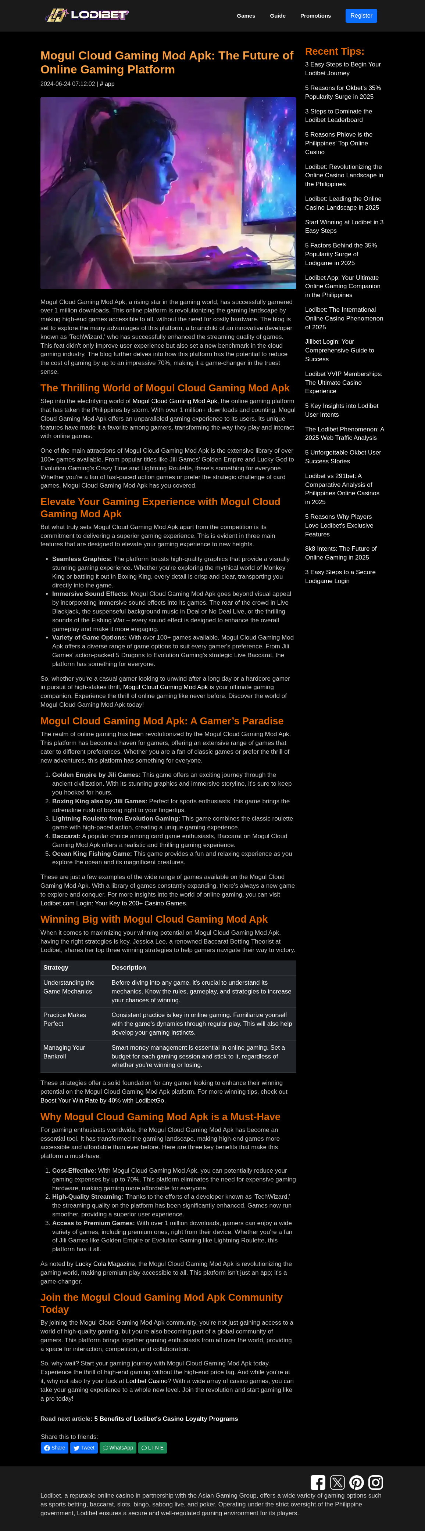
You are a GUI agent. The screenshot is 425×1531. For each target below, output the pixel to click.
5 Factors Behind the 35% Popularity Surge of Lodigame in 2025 (341, 254)
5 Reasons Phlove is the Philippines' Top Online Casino (338, 143)
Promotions (315, 15)
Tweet (84, 1448)
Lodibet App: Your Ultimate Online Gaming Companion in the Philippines (343, 286)
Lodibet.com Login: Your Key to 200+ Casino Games (113, 903)
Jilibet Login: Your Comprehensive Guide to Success (339, 350)
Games (246, 15)
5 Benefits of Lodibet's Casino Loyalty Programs (166, 1418)
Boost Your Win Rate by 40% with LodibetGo (102, 1100)
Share (54, 1448)
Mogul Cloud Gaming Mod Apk (174, 401)
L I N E (153, 1448)
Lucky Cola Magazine (105, 1263)
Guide (278, 15)
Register (361, 15)
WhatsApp (118, 1448)
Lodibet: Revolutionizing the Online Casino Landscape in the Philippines (344, 175)
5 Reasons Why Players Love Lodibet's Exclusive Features (339, 525)
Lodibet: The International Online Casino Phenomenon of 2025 (344, 318)
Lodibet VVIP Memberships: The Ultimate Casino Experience (343, 382)
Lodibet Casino (146, 1381)
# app (107, 84)
